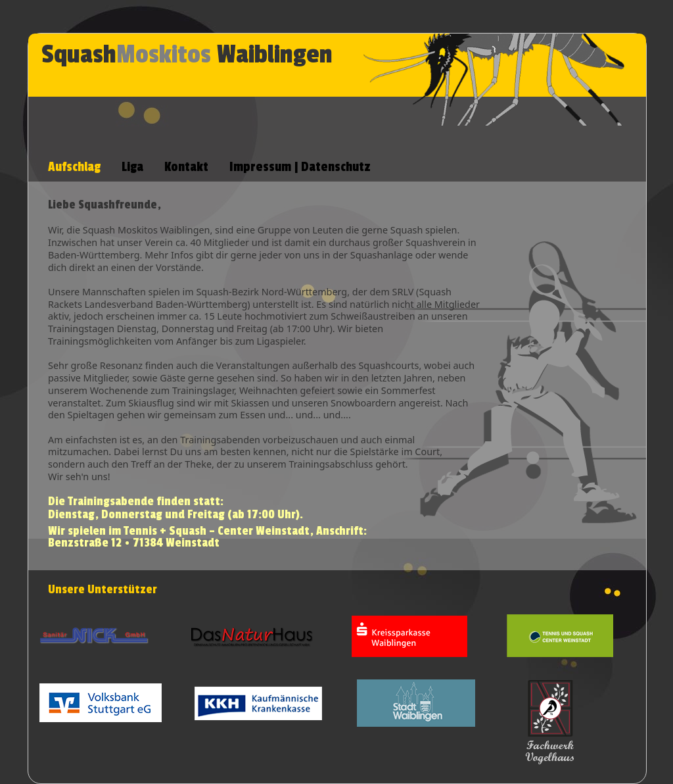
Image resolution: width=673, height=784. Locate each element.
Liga (132, 167)
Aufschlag (74, 167)
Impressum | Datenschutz (300, 167)
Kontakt (186, 167)
